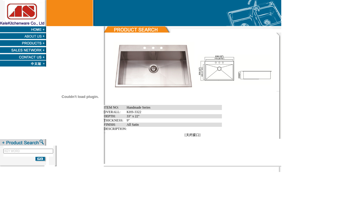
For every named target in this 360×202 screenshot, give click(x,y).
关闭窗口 (192, 135)
